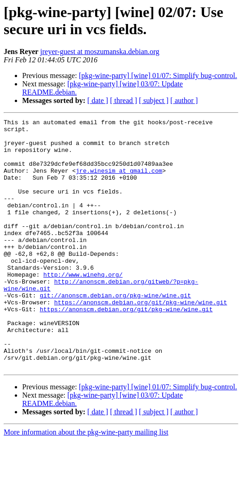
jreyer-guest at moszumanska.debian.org (99, 51)
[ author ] (184, 100)
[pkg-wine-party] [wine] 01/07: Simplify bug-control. (158, 75)
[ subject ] (154, 100)
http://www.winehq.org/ (83, 306)
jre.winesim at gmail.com (119, 181)
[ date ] (97, 100)
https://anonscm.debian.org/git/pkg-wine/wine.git (140, 339)
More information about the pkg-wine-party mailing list (86, 482)
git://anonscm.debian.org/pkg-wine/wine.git (115, 331)
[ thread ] (123, 100)
